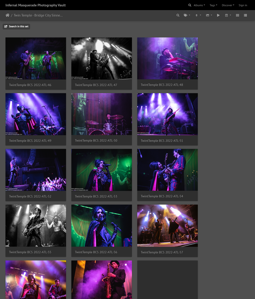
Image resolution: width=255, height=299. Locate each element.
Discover (227, 5)
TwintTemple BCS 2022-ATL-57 (217, 189)
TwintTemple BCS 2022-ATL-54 (30, 189)
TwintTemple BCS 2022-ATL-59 (92, 242)
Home (7, 15)
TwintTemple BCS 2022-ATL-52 (155, 136)
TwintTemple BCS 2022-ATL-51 (92, 136)
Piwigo (135, 291)
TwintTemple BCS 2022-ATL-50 (30, 135)
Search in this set (16, 26)
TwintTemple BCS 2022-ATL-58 (30, 242)
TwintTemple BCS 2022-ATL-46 (30, 82)
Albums (198, 5)
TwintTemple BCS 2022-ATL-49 (217, 82)
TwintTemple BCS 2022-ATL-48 (155, 82)
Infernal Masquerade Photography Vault (35, 5)
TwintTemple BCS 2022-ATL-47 (92, 82)
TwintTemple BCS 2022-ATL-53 (217, 136)
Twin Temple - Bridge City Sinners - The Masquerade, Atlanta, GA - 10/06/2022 (38, 15)
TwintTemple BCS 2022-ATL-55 (92, 189)
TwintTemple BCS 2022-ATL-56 (155, 189)
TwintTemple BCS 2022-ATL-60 (155, 260)
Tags (212, 5)
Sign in (243, 5)
